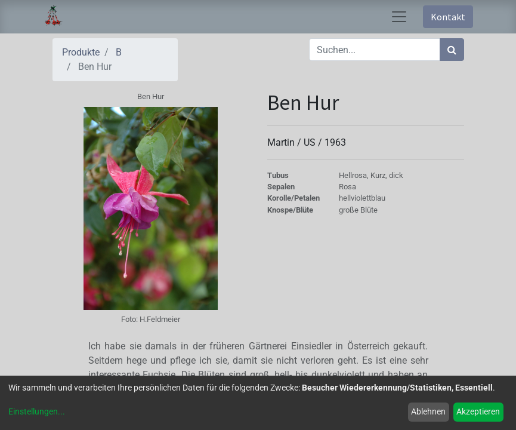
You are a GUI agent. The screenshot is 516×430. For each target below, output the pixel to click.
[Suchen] (452, 49)
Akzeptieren (478, 411)
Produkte (81, 52)
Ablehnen (428, 411)
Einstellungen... (36, 411)
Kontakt (448, 17)
